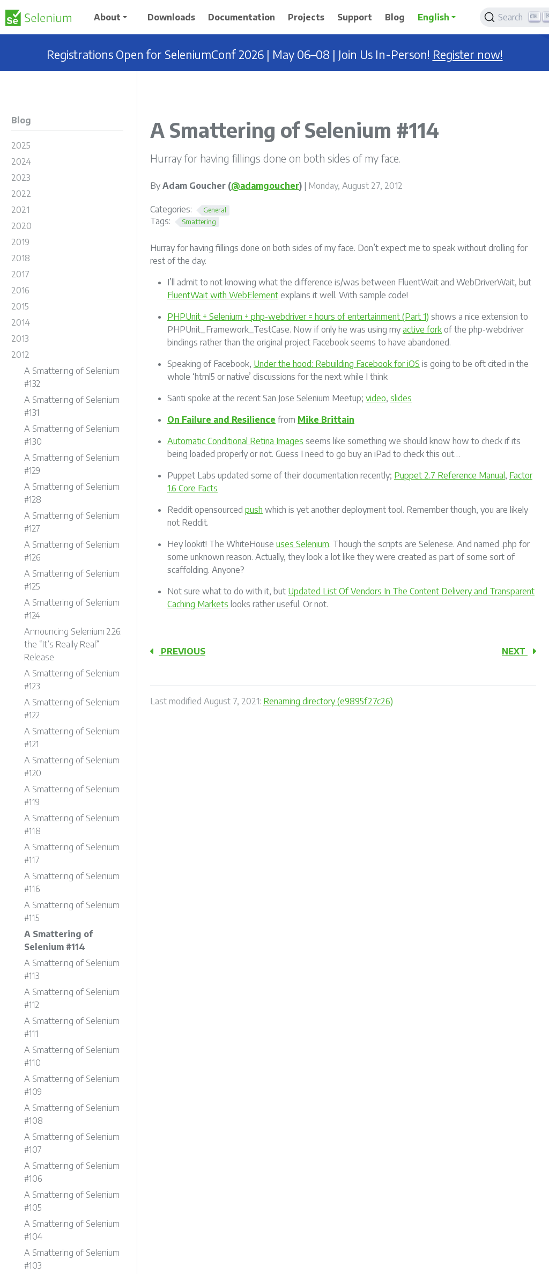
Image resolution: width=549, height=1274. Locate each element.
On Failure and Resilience (221, 419)
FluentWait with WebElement (222, 295)
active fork (422, 329)
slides (401, 398)
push (254, 509)
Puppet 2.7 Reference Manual (449, 475)
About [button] (107, 17)
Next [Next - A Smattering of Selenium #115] (519, 651)
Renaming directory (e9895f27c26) (328, 701)
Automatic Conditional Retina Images (235, 441)
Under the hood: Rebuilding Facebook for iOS (337, 363)
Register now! (468, 54)
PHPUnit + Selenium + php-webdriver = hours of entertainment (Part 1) (298, 316)
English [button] (433, 17)
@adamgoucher (265, 185)
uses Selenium (302, 544)
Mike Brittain (326, 419)
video (376, 398)
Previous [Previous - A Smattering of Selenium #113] (177, 651)
